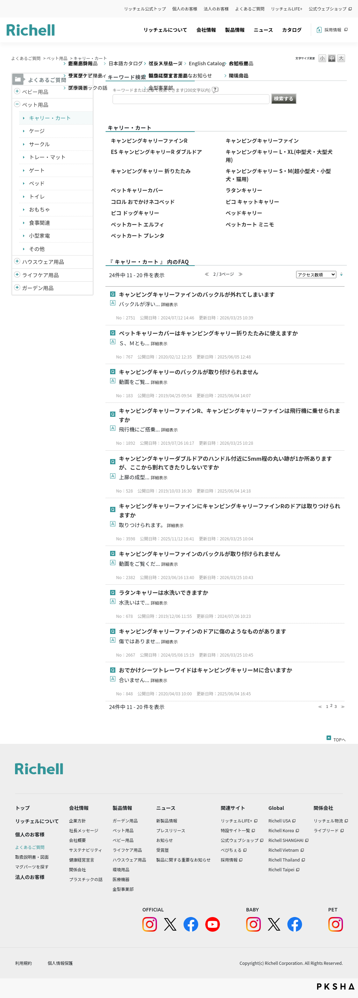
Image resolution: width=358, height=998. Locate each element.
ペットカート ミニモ (249, 224)
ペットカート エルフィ (137, 224)
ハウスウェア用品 (43, 261)
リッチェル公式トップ (145, 9)
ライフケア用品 (40, 275)
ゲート (37, 170)
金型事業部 (123, 889)
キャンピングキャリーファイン (262, 140)
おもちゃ (39, 209)
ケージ (37, 130)
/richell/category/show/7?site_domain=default (17, 262)
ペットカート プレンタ (137, 235)
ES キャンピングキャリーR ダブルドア (156, 151)
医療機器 (121, 879)
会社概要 (77, 840)
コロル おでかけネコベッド (143, 201)
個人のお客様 (185, 9)
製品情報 (235, 29)
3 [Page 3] (336, 706)
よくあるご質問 (250, 9)
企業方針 (77, 820)
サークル (39, 144)
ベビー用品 (35, 91)
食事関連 (39, 222)
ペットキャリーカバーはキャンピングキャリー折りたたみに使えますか (208, 333)
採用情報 (332, 29)
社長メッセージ (84, 830)
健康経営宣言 (81, 860)
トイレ (37, 196)
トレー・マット (47, 157)
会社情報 (206, 29)
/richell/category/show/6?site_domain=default (17, 275)
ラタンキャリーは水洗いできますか (163, 592)
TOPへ (340, 738)
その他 (37, 248)
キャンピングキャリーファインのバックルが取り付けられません (199, 553)
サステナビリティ (85, 850)
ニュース (263, 29)
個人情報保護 (60, 963)
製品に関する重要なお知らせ (183, 860)
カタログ (292, 29)
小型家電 (39, 235)
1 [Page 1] (327, 706)
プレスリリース (170, 830)
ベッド (37, 183)
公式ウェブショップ (327, 9)
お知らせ (164, 840)
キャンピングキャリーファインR (149, 140)
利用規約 (23, 963)
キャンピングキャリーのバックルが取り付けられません (188, 372)
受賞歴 (162, 850)
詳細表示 (169, 304)
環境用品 (121, 869)
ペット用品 (56, 58)
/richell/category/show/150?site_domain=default (17, 288)
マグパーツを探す (32, 867)
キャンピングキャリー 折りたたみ (151, 171)
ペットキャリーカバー (137, 190)
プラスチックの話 (86, 879)
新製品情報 (166, 820)
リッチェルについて (165, 29)
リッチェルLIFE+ (286, 9)
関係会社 (77, 869)
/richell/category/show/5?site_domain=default (17, 92)
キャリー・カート (50, 117)
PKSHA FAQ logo (336, 986)
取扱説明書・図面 (32, 857)
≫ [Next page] (343, 706)
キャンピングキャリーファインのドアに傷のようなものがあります (202, 631)
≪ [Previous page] (320, 706)
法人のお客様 (216, 9)
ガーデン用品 (37, 287)
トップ (22, 807)
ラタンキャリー (243, 190)
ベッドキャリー (243, 212)
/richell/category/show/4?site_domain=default (17, 105)
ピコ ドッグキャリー (135, 212)
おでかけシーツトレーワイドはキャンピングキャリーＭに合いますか (205, 670)
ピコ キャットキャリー (252, 201)
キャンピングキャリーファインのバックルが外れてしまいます (197, 294)
